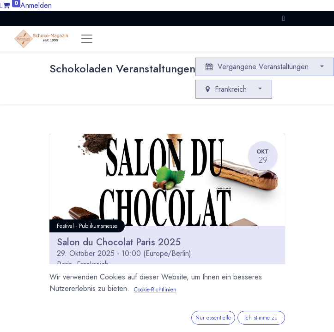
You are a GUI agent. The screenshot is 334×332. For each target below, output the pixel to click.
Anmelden (36, 5)
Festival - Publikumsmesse (87, 226)
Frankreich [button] (227, 89)
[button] (283, 18)
